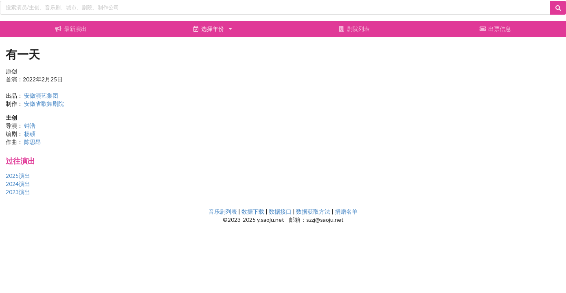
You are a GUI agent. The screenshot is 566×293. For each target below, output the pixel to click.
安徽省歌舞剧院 (44, 103)
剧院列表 (354, 28)
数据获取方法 (313, 211)
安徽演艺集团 (41, 95)
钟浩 (29, 125)
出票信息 (495, 28)
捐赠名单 (346, 211)
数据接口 (280, 211)
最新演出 (71, 28)
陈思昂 (32, 141)
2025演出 (18, 175)
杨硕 (29, 133)
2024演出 (18, 183)
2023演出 (18, 191)
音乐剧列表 (222, 211)
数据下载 (252, 211)
